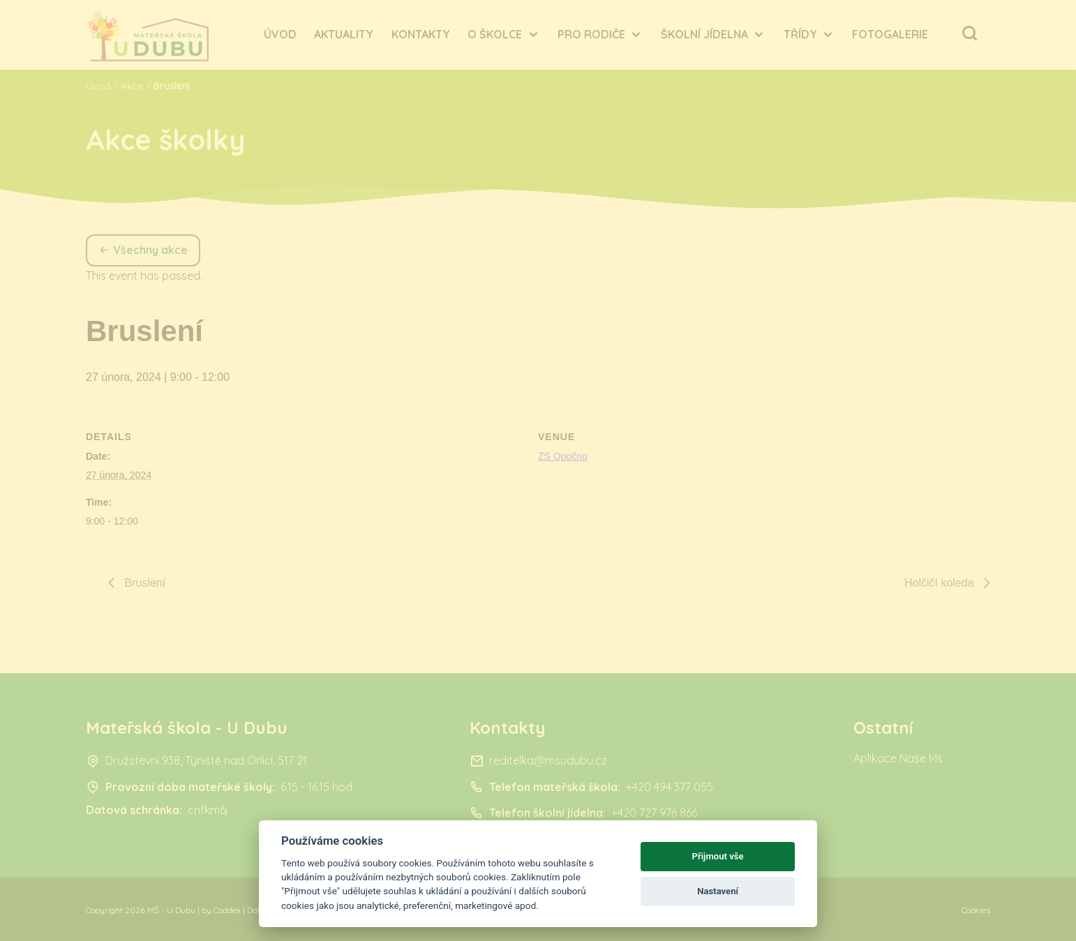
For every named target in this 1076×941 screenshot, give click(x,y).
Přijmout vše (718, 856)
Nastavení (717, 891)
